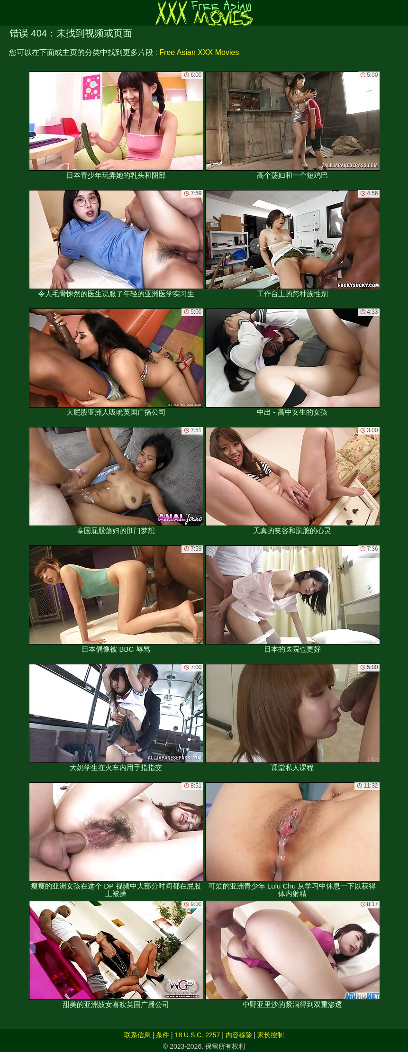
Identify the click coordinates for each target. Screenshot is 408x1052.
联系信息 (137, 1035)
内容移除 (239, 1035)
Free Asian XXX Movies (199, 52)
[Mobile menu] (8, 12)
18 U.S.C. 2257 (197, 1035)
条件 (162, 1035)
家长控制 (270, 1035)
